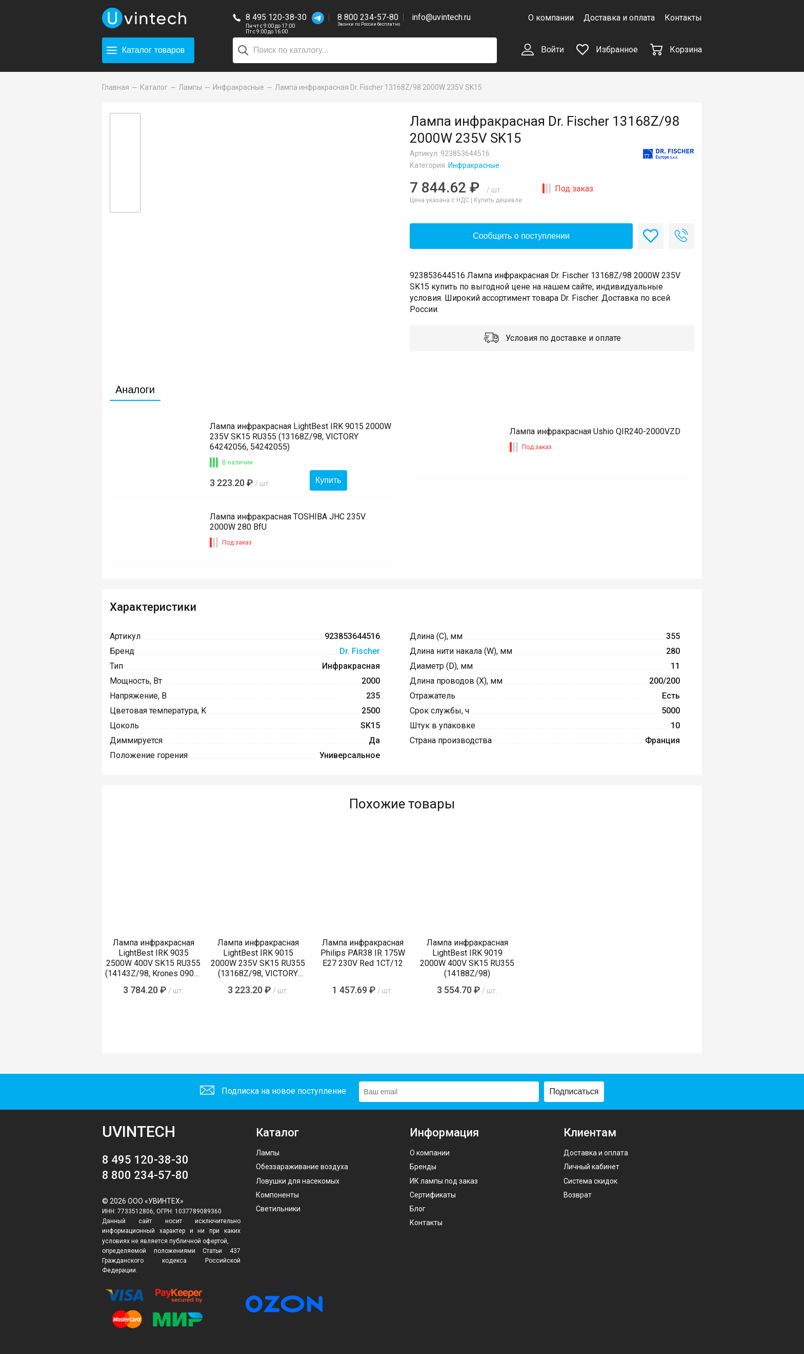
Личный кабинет (591, 1167)
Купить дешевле (498, 200)
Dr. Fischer (359, 651)
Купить (328, 480)
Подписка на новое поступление (273, 1091)
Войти (542, 50)
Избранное (607, 49)
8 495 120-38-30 (276, 17)
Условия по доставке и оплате (552, 338)
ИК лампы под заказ (444, 1181)
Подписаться (574, 1091)
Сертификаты (433, 1195)
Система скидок (590, 1181)
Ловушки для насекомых (297, 1181)
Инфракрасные (473, 165)
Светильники (278, 1209)
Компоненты (277, 1195)
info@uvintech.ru (441, 17)
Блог (418, 1209)
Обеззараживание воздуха (302, 1167)
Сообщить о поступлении (521, 235)
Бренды (423, 1167)
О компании (551, 18)
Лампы (267, 1153)
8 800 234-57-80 (368, 17)
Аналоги (135, 389)
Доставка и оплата (619, 18)
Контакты (683, 18)
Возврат (578, 1195)
